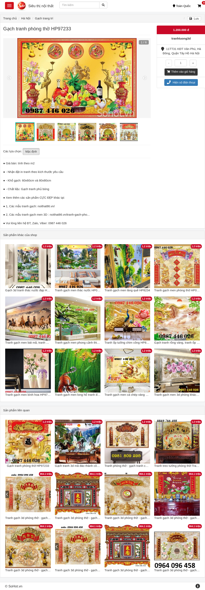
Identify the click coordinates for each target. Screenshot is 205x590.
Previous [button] (9, 78)
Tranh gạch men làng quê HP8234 (127, 290)
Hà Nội (26, 18)
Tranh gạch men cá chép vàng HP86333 (131, 394)
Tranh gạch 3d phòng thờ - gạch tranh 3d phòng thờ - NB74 (94, 518)
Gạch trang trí (44, 18)
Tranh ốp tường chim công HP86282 (128, 342)
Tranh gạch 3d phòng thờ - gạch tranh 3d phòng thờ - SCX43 (144, 570)
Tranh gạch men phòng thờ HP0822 (178, 290)
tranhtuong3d (181, 38)
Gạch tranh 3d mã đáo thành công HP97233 (84, 465)
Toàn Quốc (182, 6)
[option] (77, 78)
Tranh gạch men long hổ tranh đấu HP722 (83, 394)
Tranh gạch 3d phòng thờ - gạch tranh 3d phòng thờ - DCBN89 (46, 518)
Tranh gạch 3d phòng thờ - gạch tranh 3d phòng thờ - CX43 (94, 570)
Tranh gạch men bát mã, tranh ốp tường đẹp (34, 342)
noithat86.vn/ (46, 206)
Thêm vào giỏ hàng (181, 71)
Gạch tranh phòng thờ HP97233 (28, 465)
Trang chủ (10, 18)
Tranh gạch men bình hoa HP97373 (29, 394)
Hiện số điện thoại (181, 82)
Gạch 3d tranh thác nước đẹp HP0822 (30, 290)
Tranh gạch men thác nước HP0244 (78, 290)
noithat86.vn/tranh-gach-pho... (70, 214)
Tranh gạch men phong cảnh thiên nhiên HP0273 (87, 342)
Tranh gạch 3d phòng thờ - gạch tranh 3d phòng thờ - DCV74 (144, 518)
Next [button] (145, 78)
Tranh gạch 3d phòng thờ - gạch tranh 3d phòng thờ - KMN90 (45, 570)
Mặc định (31, 151)
